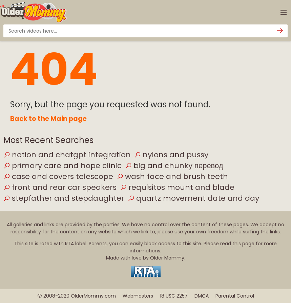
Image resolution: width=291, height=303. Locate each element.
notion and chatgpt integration (67, 154)
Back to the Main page (48, 118)
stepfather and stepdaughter (63, 198)
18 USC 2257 (174, 295)
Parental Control (234, 295)
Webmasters (138, 295)
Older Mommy (167, 257)
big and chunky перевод (174, 165)
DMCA (201, 295)
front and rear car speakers (60, 187)
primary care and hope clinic (62, 165)
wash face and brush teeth (172, 176)
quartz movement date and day (193, 198)
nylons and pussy (171, 154)
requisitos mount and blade (177, 187)
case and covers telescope (58, 176)
